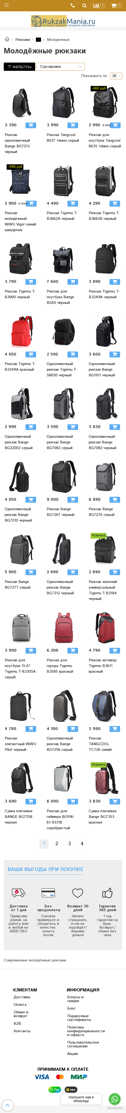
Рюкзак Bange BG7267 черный (60, 512)
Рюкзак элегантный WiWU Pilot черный (20, 744)
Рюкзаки (22, 39)
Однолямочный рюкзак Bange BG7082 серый (60, 442)
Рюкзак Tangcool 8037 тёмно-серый (63, 137)
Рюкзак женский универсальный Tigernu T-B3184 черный (103, 590)
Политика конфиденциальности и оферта (78, 1031)
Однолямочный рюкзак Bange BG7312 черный (60, 587)
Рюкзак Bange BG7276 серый (101, 512)
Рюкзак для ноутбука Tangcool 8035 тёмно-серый (105, 140)
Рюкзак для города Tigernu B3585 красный (60, 666)
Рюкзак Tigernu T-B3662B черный (104, 215)
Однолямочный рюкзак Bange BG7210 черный (18, 514)
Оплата (20, 1004)
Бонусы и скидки (75, 999)
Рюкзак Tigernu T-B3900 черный (20, 294)
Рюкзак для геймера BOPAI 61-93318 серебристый (60, 819)
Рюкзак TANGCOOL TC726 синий (100, 744)
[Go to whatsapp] (115, 1099)
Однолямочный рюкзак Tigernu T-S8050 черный (62, 369)
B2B (17, 1023)
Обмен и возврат (21, 1014)
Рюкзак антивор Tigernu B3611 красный (103, 666)
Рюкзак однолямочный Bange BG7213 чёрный (17, 143)
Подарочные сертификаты (78, 1018)
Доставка (22, 997)
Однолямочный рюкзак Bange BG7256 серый (60, 744)
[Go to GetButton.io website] (114, 1108)
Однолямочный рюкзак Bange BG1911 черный (102, 369)
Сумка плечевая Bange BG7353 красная (102, 816)
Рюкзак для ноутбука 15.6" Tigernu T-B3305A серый (20, 669)
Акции (72, 1054)
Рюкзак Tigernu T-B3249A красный (20, 366)
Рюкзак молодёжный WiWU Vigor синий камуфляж (20, 221)
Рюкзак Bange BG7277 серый (17, 584)
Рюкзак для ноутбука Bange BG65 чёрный (60, 297)
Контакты (22, 1031)
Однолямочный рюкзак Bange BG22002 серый (19, 442)
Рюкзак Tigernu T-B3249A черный (104, 294)
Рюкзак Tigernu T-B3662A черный (62, 215)
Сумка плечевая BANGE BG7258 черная (18, 816)
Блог (71, 1008)
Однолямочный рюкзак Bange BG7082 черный (102, 442)
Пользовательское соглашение (78, 1044)
